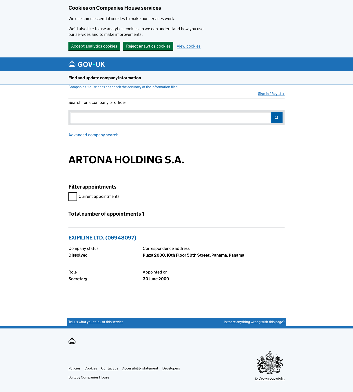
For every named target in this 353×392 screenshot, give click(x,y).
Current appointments (94, 197)
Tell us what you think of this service (95, 322)
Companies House (95, 377)
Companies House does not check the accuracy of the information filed (123, 87)
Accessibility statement (140, 368)
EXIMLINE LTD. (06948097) (102, 237)
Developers (171, 368)
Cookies (90, 368)
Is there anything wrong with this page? (254, 322)
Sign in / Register (271, 93)
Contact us (109, 368)
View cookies (189, 46)
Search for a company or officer (97, 102)
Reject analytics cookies (148, 46)
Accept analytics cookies (94, 46)
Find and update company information (104, 77)
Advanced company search (93, 134)
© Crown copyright (270, 378)
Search (277, 117)
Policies (74, 368)
